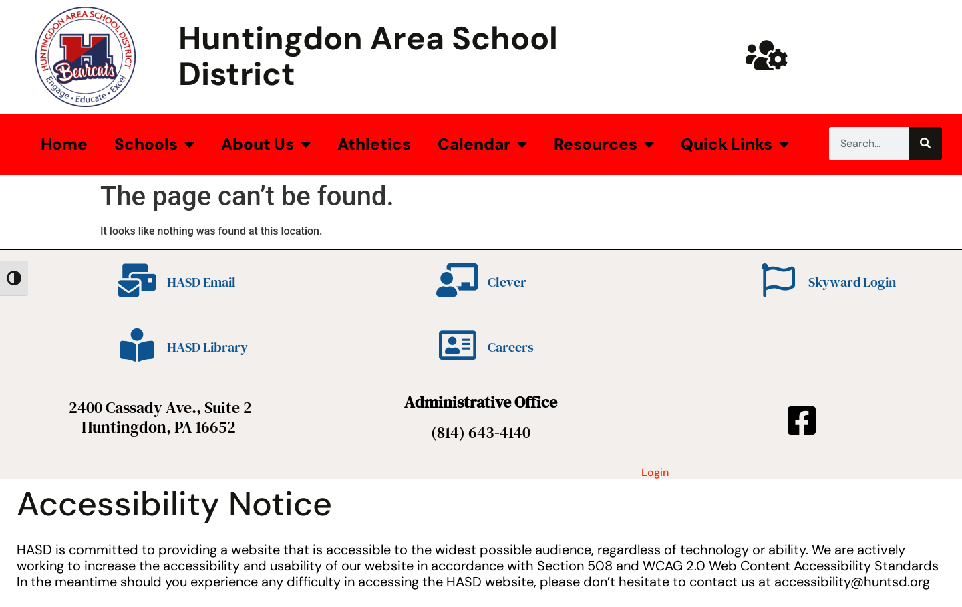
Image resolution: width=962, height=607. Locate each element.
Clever (507, 282)
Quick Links (735, 144)
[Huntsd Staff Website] (767, 55)
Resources (604, 144)
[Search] (925, 143)
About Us (266, 144)
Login (655, 472)
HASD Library (207, 347)
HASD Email (201, 282)
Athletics (374, 144)
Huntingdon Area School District (368, 56)
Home (64, 144)
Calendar (482, 144)
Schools (154, 144)
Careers (511, 347)
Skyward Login (852, 282)
